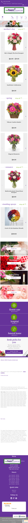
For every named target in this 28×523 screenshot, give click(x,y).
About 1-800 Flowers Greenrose (9, 360)
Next (26, 47)
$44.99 (14, 91)
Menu (2, 18)
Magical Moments (14, 154)
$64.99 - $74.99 (14, 59)
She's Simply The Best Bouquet (14, 53)
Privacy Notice (12, 520)
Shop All (20, 29)
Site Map (14, 522)
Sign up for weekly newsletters (14, 352)
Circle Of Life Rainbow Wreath (14, 228)
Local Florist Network (21, 520)
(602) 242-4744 (6, 1)
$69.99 (14, 197)
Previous (2, 47)
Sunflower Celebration (14, 85)
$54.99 (14, 128)
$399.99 (14, 234)
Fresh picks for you (14, 344)
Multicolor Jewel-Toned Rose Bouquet (14, 191)
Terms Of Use (5, 520)
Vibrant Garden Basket (14, 122)
